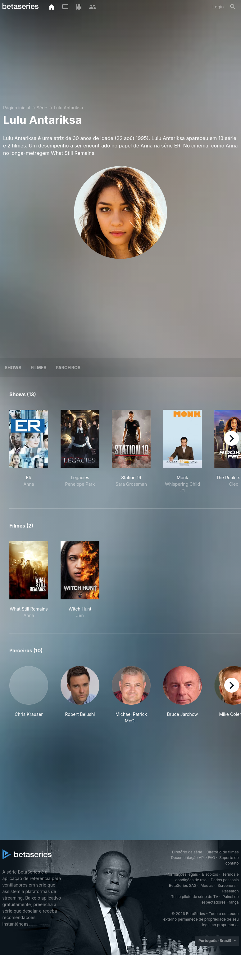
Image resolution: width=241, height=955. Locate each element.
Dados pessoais (225, 880)
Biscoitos (210, 874)
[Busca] (233, 7)
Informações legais (181, 874)
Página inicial (16, 107)
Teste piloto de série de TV (194, 896)
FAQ (211, 857)
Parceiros (68, 367)
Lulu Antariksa (68, 107)
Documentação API (188, 857)
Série (42, 107)
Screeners (226, 885)
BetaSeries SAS (182, 885)
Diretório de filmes (223, 852)
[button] (28, 695)
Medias (207, 885)
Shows (13, 367)
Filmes (39, 367)
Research (230, 891)
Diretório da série (187, 852)
